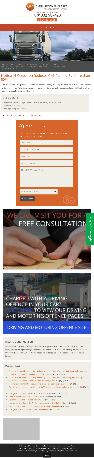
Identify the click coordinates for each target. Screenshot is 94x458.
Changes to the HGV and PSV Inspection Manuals (28, 409)
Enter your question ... (46, 177)
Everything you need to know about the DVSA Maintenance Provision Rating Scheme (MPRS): (46, 387)
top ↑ (47, 456)
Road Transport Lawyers (56, 446)
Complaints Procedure (69, 451)
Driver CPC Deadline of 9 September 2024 (25, 400)
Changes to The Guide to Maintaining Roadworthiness (30, 393)
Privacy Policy (70, 446)
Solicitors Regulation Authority (49, 451)
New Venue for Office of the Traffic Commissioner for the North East (36, 403)
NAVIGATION (46, 27)
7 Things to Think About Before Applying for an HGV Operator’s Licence (37, 384)
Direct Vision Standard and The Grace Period (26, 396)
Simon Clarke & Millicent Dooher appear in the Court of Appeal (34, 406)
